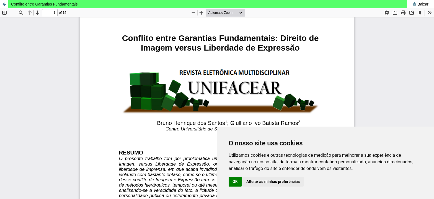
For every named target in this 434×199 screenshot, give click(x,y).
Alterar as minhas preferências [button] (273, 181)
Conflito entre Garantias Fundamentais (44, 4)
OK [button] (235, 181)
